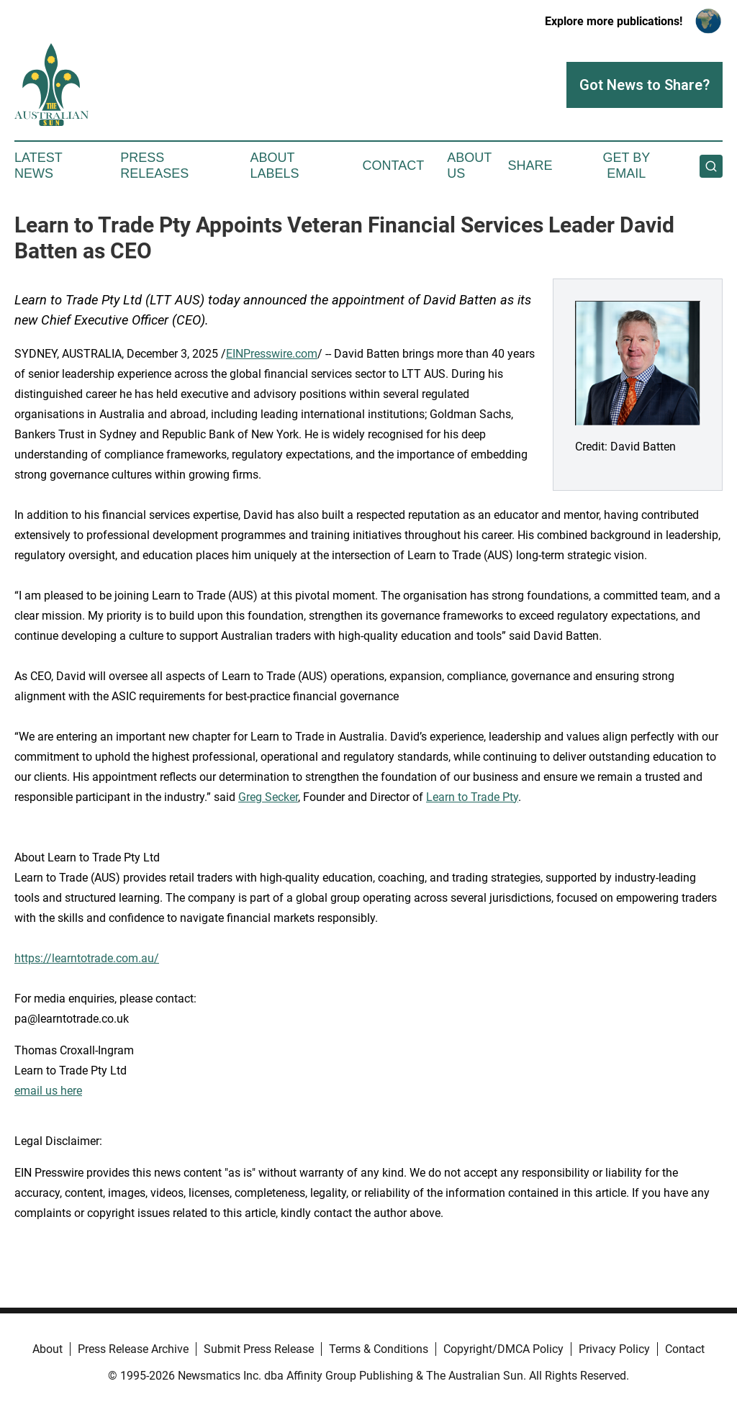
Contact (393, 165)
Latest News (38, 165)
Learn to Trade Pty (472, 797)
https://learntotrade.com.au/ (86, 958)
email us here (48, 1091)
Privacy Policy (614, 1349)
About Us (469, 165)
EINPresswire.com (271, 354)
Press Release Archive (133, 1349)
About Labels (274, 165)
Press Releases (154, 165)
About (47, 1349)
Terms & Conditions (378, 1349)
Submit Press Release (259, 1349)
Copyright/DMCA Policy (503, 1349)
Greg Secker (268, 797)
